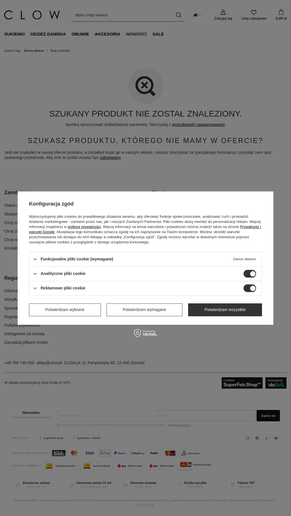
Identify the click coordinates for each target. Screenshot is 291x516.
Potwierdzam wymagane (144, 309)
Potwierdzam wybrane (65, 309)
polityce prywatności (84, 227)
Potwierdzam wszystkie (225, 309)
